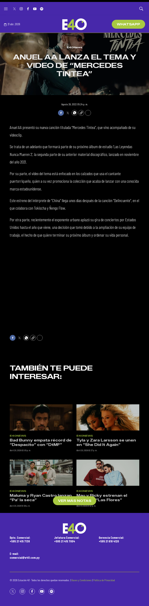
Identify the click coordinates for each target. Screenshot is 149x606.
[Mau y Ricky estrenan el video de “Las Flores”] (107, 505)
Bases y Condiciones (81, 580)
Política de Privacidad (104, 580)
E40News (74, 47)
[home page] (74, 24)
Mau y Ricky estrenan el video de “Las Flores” (101, 530)
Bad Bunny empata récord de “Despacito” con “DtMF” (41, 474)
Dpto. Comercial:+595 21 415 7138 (20, 539)
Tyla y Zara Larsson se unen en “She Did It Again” (106, 474)
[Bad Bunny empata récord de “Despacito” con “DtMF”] (41, 449)
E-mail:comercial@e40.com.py (25, 555)
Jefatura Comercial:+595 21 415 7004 (66, 539)
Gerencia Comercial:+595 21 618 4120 (111, 539)
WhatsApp (128, 24)
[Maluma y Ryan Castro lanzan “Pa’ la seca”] (41, 505)
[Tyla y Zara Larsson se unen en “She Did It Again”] (107, 449)
